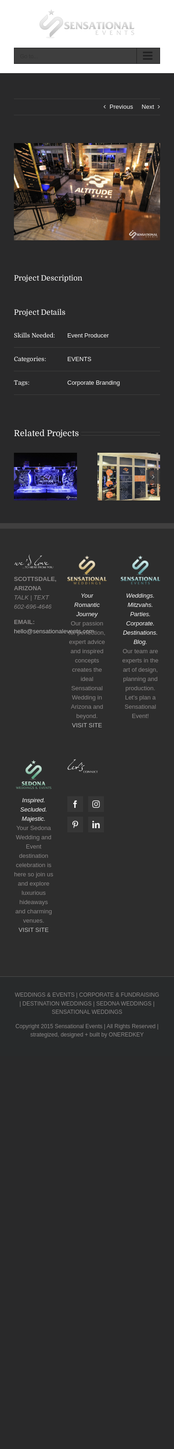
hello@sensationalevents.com (54, 631)
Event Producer (88, 335)
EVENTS (79, 359)
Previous (121, 106)
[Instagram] (96, 804)
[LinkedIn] (96, 824)
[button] (21, 477)
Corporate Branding (93, 382)
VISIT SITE (87, 725)
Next (148, 106)
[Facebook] (75, 804)
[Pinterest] (75, 824)
